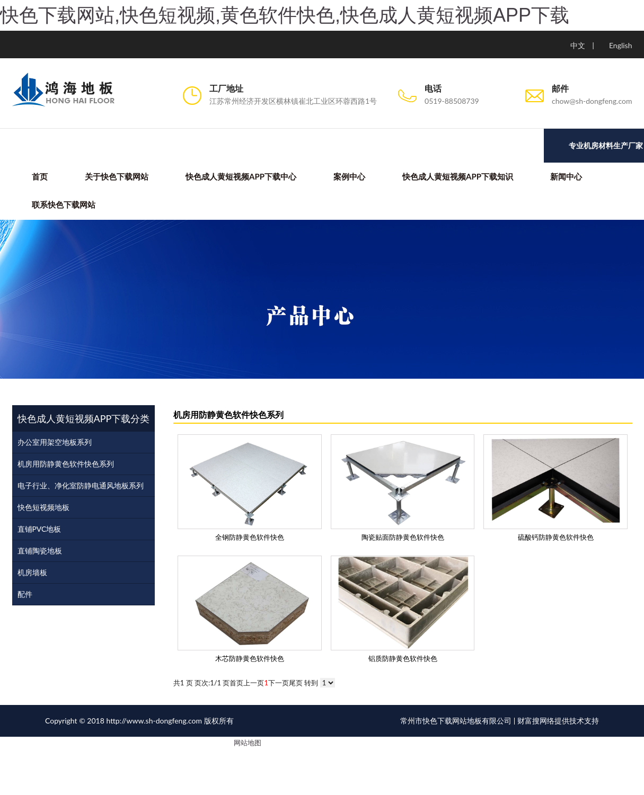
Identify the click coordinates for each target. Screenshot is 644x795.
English (620, 45)
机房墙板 (32, 572)
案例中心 (349, 176)
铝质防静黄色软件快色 (402, 658)
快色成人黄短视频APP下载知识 (457, 176)
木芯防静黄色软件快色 (249, 658)
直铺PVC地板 (39, 528)
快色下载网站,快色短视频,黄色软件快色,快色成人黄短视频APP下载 (284, 15)
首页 (39, 176)
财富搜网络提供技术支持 (558, 721)
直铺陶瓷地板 (39, 550)
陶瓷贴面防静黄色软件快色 (402, 537)
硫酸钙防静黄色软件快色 (556, 537)
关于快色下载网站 (116, 176)
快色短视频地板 (43, 507)
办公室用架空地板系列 (54, 441)
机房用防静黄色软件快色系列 (65, 463)
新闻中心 (565, 176)
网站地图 (247, 743)
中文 (577, 45)
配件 (24, 594)
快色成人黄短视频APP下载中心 (240, 176)
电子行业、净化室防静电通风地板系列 (80, 485)
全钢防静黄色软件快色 (249, 537)
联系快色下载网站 (63, 205)
